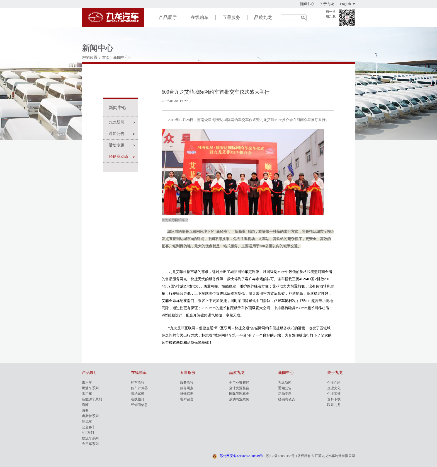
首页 (106, 57)
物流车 (87, 422)
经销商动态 (118, 156)
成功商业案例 (239, 399)
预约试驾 (137, 394)
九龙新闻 (116, 122)
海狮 (85, 405)
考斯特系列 (90, 416)
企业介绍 (334, 382)
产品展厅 (168, 17)
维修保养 (186, 394)
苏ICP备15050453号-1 (281, 456)
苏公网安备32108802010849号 (241, 456)
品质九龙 (263, 17)
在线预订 (137, 399)
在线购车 (199, 17)
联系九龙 (334, 405)
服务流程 (186, 382)
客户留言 (186, 399)
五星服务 (231, 17)
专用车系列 (90, 444)
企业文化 (334, 388)
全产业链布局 (239, 382)
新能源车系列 (92, 399)
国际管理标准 (239, 394)
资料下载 (334, 399)
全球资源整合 (239, 388)
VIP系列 (88, 433)
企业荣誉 (334, 394)
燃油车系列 (90, 388)
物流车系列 (90, 438)
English (345, 4)
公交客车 (88, 427)
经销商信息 (139, 405)
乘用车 (87, 382)
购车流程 (137, 382)
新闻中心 (307, 4)
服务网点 (186, 388)
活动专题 (116, 145)
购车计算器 (139, 388)
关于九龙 (327, 4)
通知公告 (116, 134)
